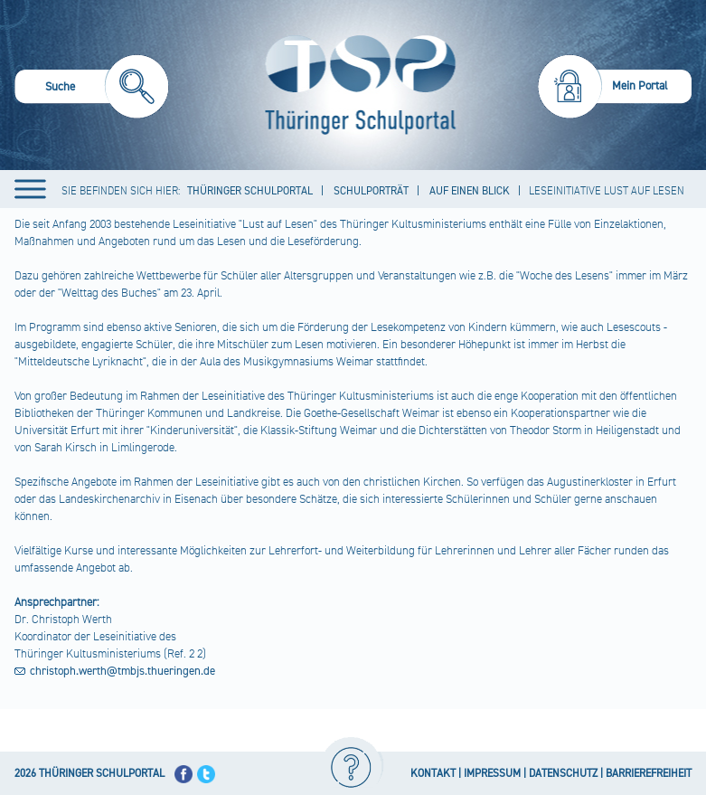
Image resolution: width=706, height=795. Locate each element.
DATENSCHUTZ (563, 774)
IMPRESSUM (492, 774)
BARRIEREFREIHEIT (649, 774)
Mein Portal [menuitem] (640, 86)
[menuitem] (91, 89)
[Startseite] (356, 85)
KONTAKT (433, 774)
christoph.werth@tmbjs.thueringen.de (122, 671)
